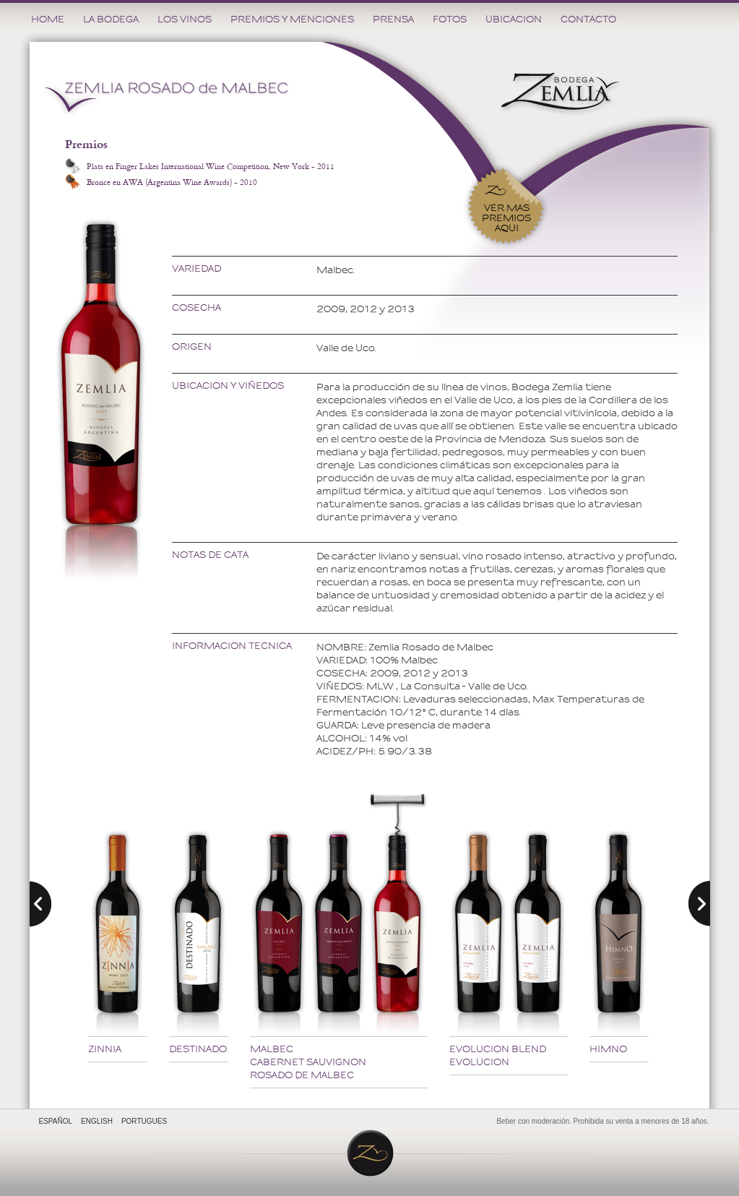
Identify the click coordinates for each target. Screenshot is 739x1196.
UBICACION (513, 19)
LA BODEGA (111, 19)
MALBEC (271, 1049)
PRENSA (393, 19)
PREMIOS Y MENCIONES (292, 19)
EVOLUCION (479, 1062)
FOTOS (450, 19)
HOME (47, 19)
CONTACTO (588, 19)
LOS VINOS (184, 19)
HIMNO (608, 1049)
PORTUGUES (144, 1121)
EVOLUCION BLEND (497, 1049)
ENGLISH (97, 1121)
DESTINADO (198, 1049)
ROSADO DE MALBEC (302, 1075)
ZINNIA (104, 1049)
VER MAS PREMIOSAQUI (506, 218)
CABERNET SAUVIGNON (308, 1062)
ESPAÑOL (56, 1121)
